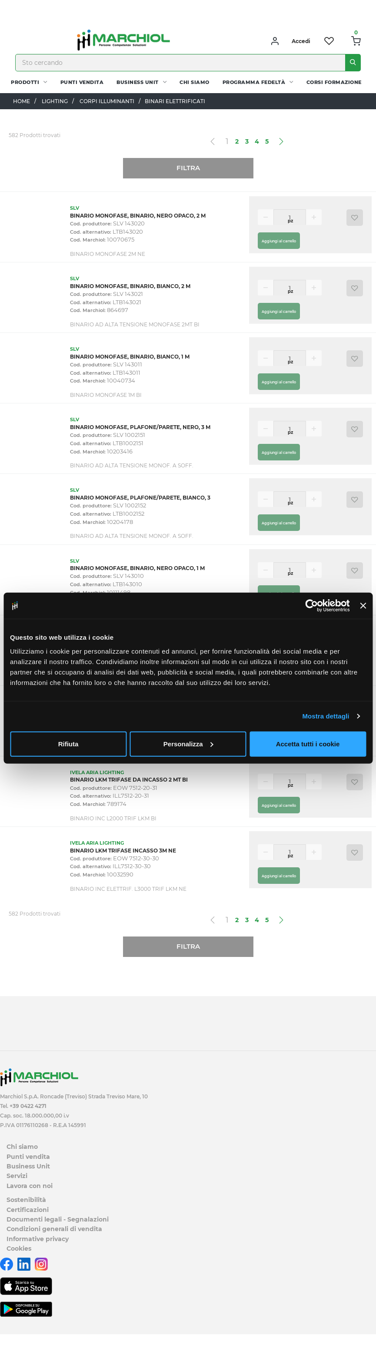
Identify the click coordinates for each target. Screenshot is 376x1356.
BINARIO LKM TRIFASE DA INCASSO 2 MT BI (129, 779)
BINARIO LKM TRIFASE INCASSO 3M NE (123, 850)
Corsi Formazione (334, 82)
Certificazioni (28, 1210)
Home (21, 101)
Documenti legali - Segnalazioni (58, 1219)
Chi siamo (195, 82)
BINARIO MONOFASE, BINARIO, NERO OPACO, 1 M (137, 568)
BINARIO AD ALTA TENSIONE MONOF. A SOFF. (131, 465)
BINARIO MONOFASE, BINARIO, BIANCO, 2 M (130, 286)
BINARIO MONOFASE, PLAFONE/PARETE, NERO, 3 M (140, 427)
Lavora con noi (30, 1186)
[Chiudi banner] (363, 606)
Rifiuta (68, 743)
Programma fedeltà (254, 82)
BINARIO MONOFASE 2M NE (107, 254)
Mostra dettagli (325, 716)
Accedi (301, 41)
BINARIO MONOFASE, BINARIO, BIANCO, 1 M (130, 356)
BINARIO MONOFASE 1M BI (106, 395)
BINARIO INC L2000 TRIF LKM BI (113, 818)
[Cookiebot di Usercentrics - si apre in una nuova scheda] (312, 605)
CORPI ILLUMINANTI (107, 101)
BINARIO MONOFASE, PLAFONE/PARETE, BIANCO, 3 (140, 497)
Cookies (19, 1248)
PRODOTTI (25, 82)
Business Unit (137, 82)
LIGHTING (55, 101)
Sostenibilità (26, 1200)
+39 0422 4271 (28, 1106)
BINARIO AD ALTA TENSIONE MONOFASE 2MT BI (135, 324)
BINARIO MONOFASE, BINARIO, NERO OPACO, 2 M (138, 215)
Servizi (17, 1176)
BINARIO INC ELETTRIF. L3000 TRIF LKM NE (128, 889)
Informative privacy (38, 1239)
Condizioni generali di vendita (54, 1229)
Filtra (188, 168)
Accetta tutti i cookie (308, 743)
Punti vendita (82, 82)
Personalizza (188, 743)
